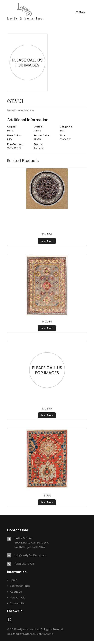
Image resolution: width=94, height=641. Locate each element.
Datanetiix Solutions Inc (38, 634)
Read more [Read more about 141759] (47, 502)
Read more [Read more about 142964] (47, 328)
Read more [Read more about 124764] (47, 241)
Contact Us (17, 603)
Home (13, 580)
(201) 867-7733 (24, 564)
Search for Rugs (20, 586)
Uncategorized (26, 110)
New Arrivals (17, 597)
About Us (16, 591)
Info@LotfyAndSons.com (30, 555)
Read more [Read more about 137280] (47, 415)
